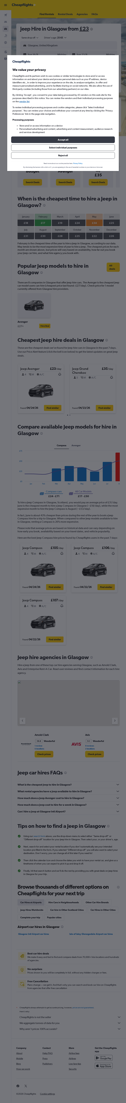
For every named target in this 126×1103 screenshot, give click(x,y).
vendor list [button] (24, 101)
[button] (63, 139)
